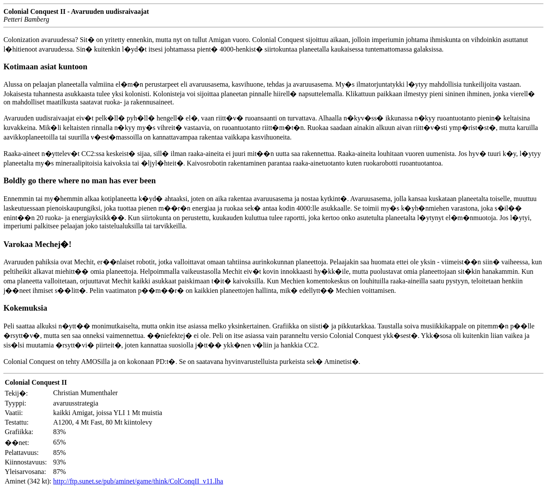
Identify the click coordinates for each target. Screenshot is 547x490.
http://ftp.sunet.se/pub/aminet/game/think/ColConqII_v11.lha (138, 481)
